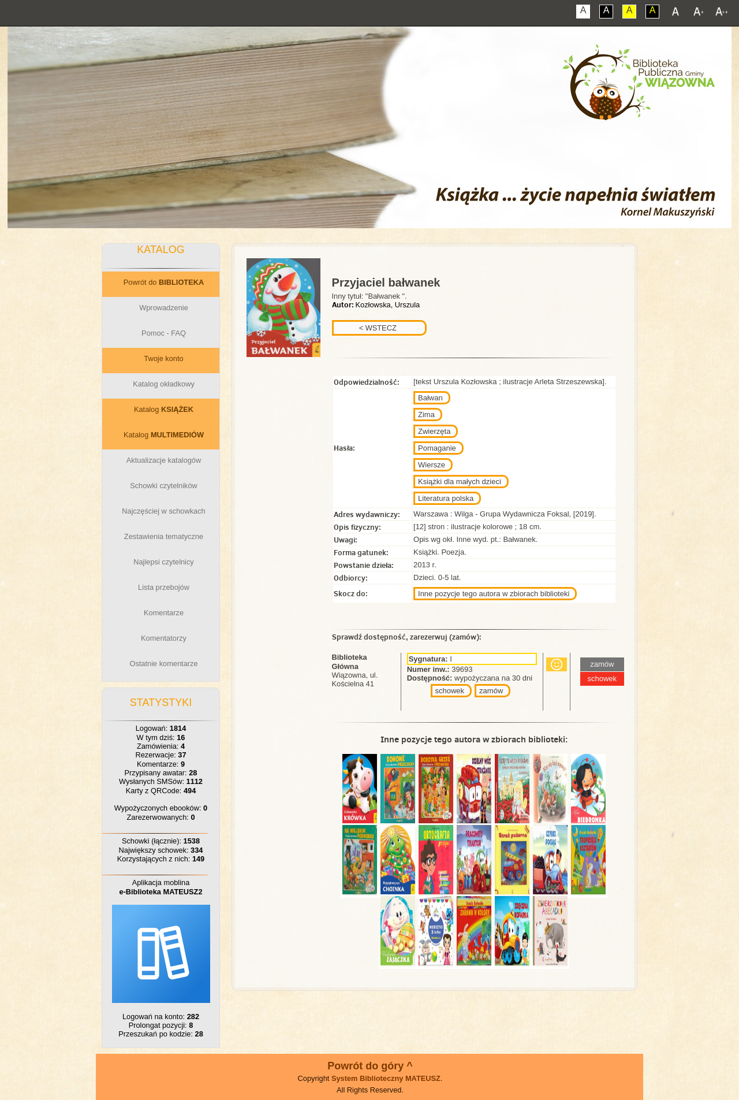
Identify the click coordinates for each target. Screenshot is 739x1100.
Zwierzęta (434, 431)
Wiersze (431, 464)
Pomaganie (437, 448)
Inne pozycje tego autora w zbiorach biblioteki (493, 593)
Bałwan (430, 397)
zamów (491, 690)
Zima (426, 414)
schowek (450, 690)
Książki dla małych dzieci (459, 481)
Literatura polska (445, 498)
